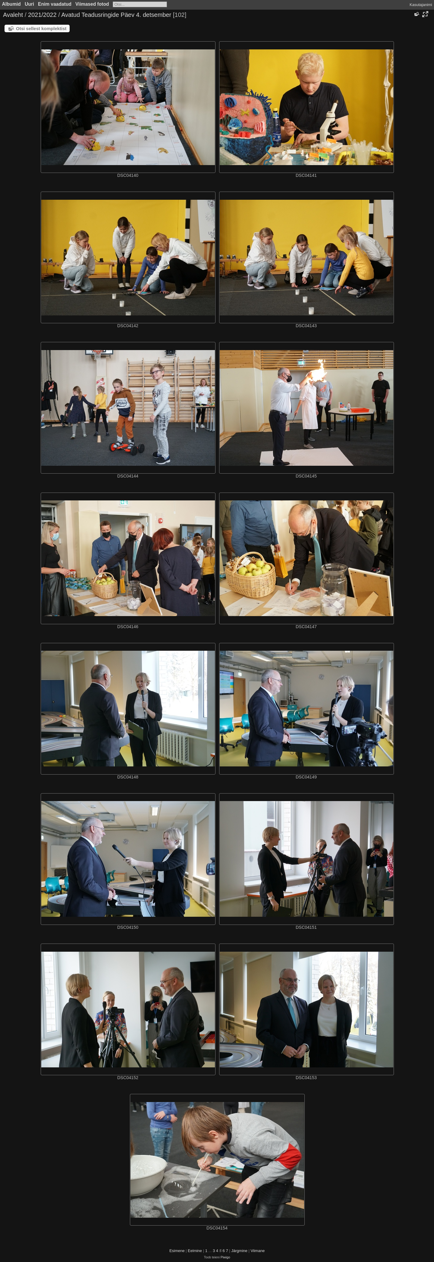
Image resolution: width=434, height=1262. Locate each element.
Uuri (29, 4)
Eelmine (195, 1250)
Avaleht (13, 14)
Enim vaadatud (54, 4)
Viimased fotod (92, 4)
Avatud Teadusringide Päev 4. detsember (116, 14)
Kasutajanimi (421, 4)
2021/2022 (42, 14)
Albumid (11, 4)
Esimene (177, 1250)
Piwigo (225, 1257)
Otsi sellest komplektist (41, 28)
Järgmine (239, 1250)
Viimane (257, 1250)
